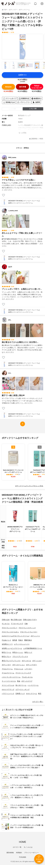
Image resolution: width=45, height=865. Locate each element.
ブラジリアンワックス (20, 656)
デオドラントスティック (27, 628)
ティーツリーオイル (9, 681)
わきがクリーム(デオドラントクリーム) (15, 636)
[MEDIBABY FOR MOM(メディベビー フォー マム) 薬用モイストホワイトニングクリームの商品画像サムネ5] (37, 65)
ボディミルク (37, 661)
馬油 (18, 681)
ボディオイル (26, 661)
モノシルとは (28, 847)
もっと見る (22, 133)
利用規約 (19, 852)
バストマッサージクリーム (11, 677)
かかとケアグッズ (8, 689)
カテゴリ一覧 (17, 847)
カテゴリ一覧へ (37, 702)
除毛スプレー (6, 656)
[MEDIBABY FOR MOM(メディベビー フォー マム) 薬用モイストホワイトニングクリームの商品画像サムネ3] (21, 65)
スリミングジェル (8, 685)
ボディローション (18, 665)
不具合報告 (22, 857)
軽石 (39, 693)
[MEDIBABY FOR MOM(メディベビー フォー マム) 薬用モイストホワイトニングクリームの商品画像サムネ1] (5, 65)
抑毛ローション (17, 652)
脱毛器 (14, 640)
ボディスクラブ (26, 681)
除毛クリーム (6, 652)
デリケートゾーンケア (23, 673)
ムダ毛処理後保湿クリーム (32, 648)
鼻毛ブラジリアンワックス (11, 661)
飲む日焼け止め (16, 619)
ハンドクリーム (33, 685)
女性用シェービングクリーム (12, 648)
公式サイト (22, 75)
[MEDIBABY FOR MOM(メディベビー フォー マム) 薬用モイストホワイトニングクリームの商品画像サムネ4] (29, 65)
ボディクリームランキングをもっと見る (29, 486)
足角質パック (20, 693)
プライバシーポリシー (31, 852)
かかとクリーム (31, 693)
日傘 (26, 624)
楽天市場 (22, 87)
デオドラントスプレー (9, 628)
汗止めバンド (6, 640)
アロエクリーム (7, 669)
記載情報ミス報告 (36, 139)
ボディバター (6, 665)
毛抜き (20, 640)
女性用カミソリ (7, 644)
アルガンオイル (27, 677)
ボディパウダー (31, 665)
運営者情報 (10, 852)
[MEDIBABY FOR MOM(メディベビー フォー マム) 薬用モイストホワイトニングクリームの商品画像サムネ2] (13, 65)
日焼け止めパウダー (30, 619)
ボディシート (35, 636)
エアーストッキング (22, 689)
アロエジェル (18, 669)
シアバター (28, 669)
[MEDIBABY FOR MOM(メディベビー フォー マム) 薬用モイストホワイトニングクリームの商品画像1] (22, 46)
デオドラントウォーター (28, 632)
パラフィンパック (8, 693)
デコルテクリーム (8, 673)
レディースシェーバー (22, 644)
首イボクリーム (20, 685)
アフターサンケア (17, 624)
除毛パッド (28, 652)
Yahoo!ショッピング (37, 87)
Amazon (8, 87)
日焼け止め (6, 619)
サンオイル (6, 624)
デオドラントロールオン (10, 632)
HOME (22, 842)
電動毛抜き (28, 640)
